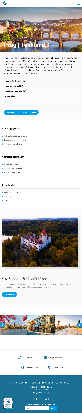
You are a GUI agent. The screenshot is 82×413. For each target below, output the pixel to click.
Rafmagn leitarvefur (12, 172)
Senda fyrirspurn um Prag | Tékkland (21, 112)
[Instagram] (46, 399)
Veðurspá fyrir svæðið (13, 168)
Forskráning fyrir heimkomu (15, 140)
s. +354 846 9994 (41, 390)
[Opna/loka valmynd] (78, 3)
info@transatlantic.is (41, 393)
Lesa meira (9, 294)
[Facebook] (36, 399)
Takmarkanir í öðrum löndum (15, 136)
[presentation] (2, 325)
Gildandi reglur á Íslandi (13, 144)
